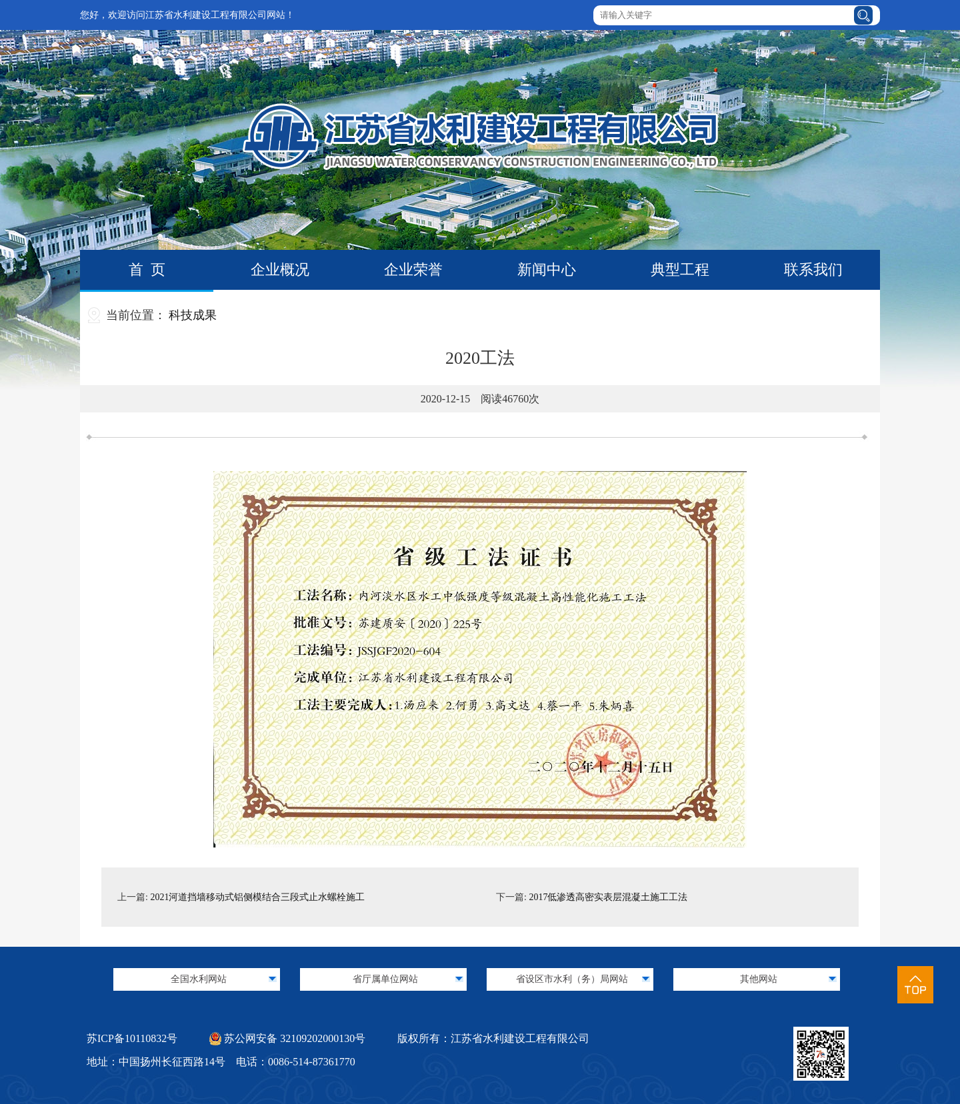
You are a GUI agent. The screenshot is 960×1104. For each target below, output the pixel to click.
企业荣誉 (413, 269)
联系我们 (813, 269)
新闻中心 (546, 269)
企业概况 (280, 269)
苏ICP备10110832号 (132, 1038)
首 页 (147, 269)
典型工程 (680, 269)
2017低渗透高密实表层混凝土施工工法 (608, 897)
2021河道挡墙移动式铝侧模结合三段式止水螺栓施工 (257, 897)
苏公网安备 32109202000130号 (287, 1038)
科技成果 (193, 315)
